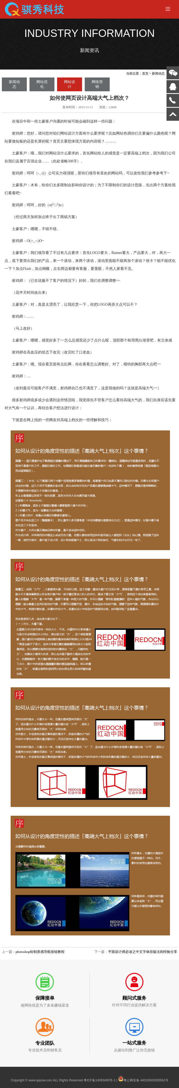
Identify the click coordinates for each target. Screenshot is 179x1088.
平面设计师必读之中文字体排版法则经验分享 (142, 952)
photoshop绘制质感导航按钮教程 (40, 952)
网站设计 (69, 84)
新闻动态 (158, 73)
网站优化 (42, 84)
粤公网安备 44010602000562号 (143, 1078)
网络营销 (97, 84)
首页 (145, 73)
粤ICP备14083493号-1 (100, 1080)
